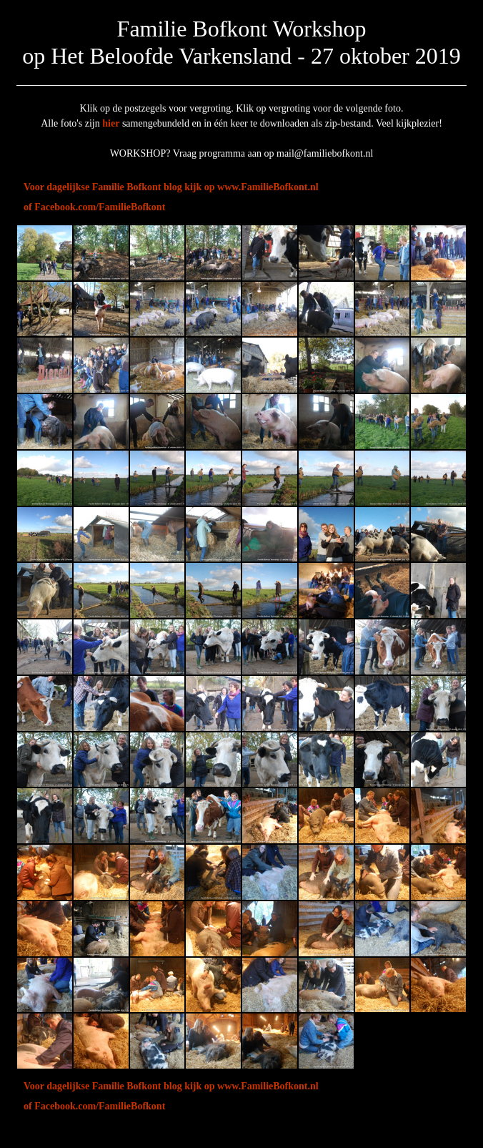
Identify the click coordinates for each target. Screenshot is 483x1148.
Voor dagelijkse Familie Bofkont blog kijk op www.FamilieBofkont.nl (171, 187)
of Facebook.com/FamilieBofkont (94, 207)
